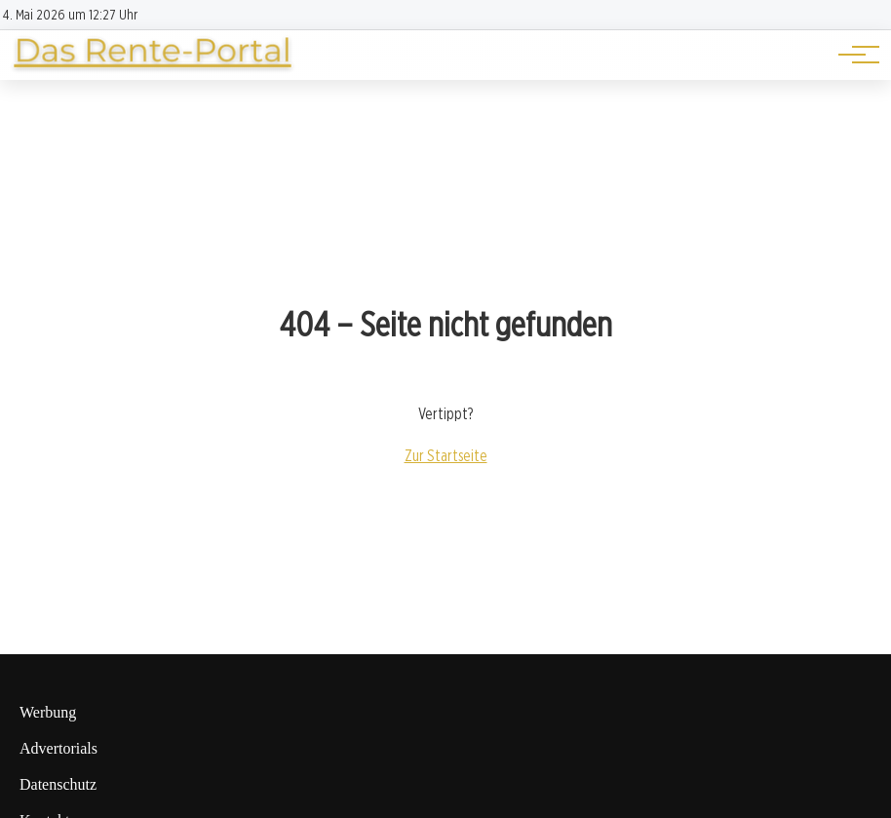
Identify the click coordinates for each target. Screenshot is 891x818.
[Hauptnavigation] (852, 54)
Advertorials (58, 748)
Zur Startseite (446, 456)
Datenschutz (58, 784)
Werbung (47, 712)
